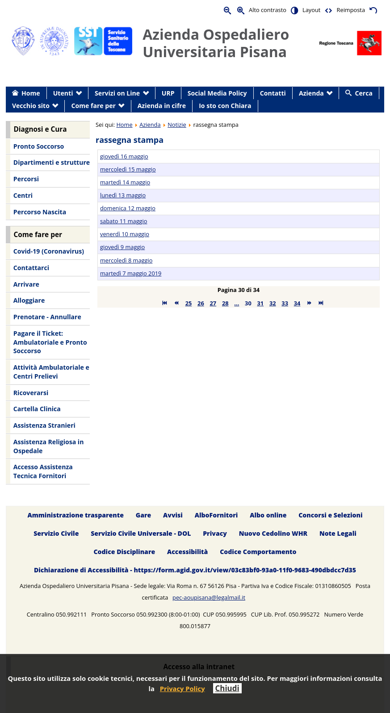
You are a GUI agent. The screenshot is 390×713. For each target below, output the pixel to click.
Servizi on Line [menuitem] (117, 93)
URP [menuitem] (168, 93)
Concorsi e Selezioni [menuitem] (330, 515)
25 (188, 303)
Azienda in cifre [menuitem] (162, 105)
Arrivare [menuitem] (26, 284)
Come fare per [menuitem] (93, 105)
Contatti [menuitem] (273, 93)
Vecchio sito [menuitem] (31, 105)
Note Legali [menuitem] (337, 533)
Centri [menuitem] (23, 195)
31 (260, 303)
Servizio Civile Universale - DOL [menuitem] (141, 533)
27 (213, 303)
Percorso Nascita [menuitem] (39, 212)
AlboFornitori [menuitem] (216, 515)
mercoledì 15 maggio (128, 169)
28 (225, 303)
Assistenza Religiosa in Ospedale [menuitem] (48, 446)
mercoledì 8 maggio (126, 260)
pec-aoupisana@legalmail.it (208, 597)
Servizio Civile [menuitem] (56, 533)
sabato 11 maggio (123, 221)
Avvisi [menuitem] (173, 515)
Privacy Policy (182, 688)
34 (297, 303)
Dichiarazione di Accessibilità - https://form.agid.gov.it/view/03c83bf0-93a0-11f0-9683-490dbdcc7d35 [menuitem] (195, 570)
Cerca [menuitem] (364, 93)
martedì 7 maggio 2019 (130, 273)
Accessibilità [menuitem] (187, 551)
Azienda (149, 125)
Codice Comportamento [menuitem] (258, 551)
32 (272, 303)
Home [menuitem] (30, 93)
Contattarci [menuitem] (31, 267)
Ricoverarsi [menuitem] (30, 392)
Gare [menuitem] (143, 515)
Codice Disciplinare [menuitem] (124, 551)
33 (284, 303)
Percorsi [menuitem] (26, 179)
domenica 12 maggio (127, 208)
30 (248, 303)
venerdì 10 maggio (124, 234)
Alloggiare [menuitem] (29, 300)
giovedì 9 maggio (122, 247)
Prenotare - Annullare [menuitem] (47, 317)
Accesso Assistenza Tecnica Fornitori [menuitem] (43, 471)
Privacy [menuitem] (215, 533)
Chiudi (227, 688)
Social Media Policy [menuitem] (217, 93)
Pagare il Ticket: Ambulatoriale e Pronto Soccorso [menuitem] (50, 342)
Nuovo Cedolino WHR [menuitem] (273, 533)
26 (200, 303)
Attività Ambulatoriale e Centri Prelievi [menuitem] (51, 371)
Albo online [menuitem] (268, 515)
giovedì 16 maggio (124, 156)
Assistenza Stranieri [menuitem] (44, 425)
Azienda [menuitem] (311, 93)
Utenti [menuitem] (63, 93)
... (236, 303)
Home (124, 125)
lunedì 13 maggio (123, 195)
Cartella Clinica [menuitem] (37, 408)
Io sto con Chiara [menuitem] (225, 105)
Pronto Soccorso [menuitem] (38, 146)
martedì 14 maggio (125, 182)
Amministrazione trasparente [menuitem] (75, 515)
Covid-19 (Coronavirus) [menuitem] (48, 251)
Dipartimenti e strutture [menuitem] (51, 162)
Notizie (177, 125)
